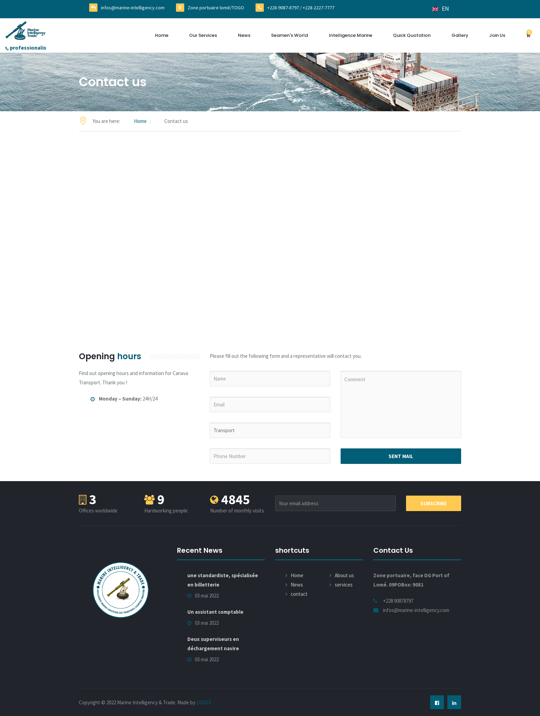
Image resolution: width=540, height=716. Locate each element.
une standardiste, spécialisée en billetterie (222, 580)
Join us (497, 35)
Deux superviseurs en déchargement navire (213, 644)
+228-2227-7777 (318, 7)
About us (344, 575)
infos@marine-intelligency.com (133, 7)
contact (299, 594)
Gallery (459, 35)
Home (161, 35)
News (244, 35)
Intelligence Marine (350, 35)
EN (440, 8)
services (344, 584)
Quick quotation (411, 35)
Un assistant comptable (215, 612)
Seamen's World (289, 35)
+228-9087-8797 (283, 7)
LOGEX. (204, 702)
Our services (203, 35)
